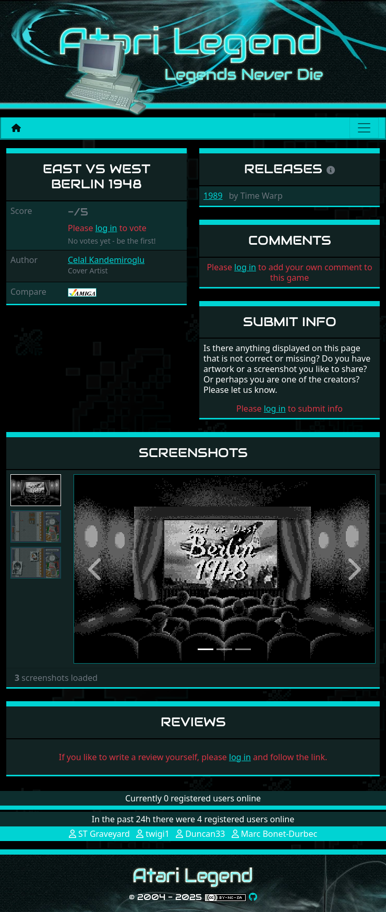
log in (106, 228)
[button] (96, 569)
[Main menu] (364, 127)
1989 (213, 195)
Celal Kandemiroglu (106, 260)
